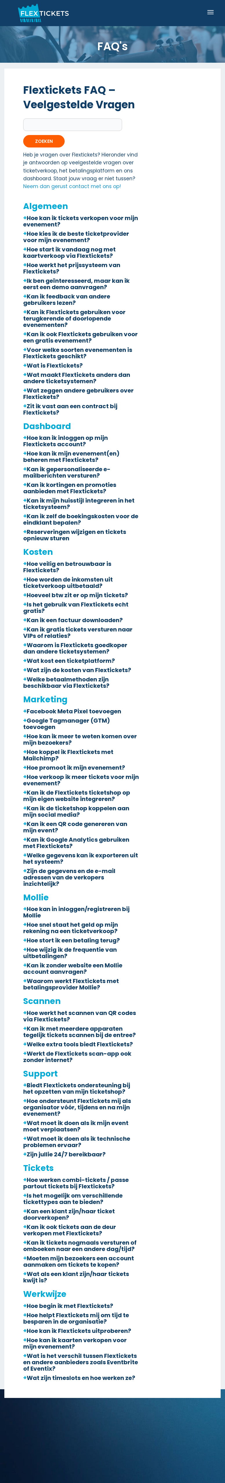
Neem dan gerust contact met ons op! (72, 186)
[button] (81, 221)
